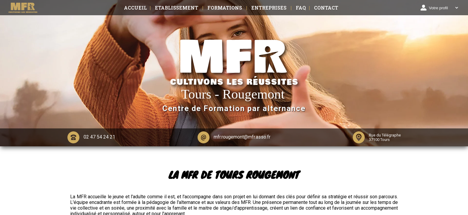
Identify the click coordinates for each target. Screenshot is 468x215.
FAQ (301, 7)
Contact (326, 7)
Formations (224, 7)
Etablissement (176, 7)
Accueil (135, 7)
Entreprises (269, 7)
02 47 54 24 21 (91, 137)
